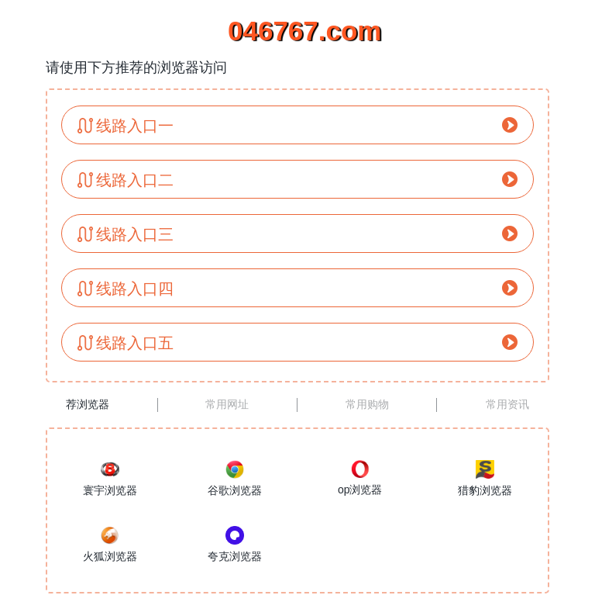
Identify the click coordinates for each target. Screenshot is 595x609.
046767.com (297, 31)
